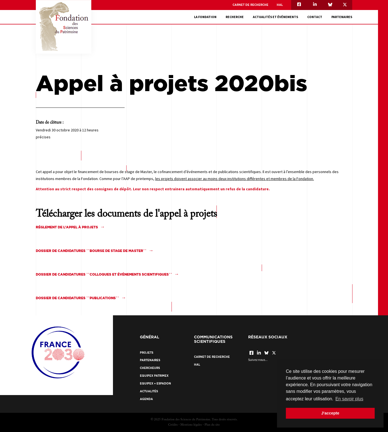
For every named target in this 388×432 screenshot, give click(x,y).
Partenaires (341, 17)
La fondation (205, 17)
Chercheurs (150, 367)
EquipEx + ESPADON (155, 383)
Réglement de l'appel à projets (67, 227)
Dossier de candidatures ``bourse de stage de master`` (91, 251)
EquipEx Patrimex (154, 375)
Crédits (173, 424)
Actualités (149, 391)
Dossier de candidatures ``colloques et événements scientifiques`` (104, 274)
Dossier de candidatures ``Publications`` (77, 298)
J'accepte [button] (330, 413)
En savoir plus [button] (349, 398)
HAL (280, 4)
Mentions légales (191, 424)
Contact (314, 17)
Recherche (235, 17)
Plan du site (212, 424)
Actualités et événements (275, 17)
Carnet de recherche (250, 4)
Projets (146, 352)
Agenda (146, 399)
